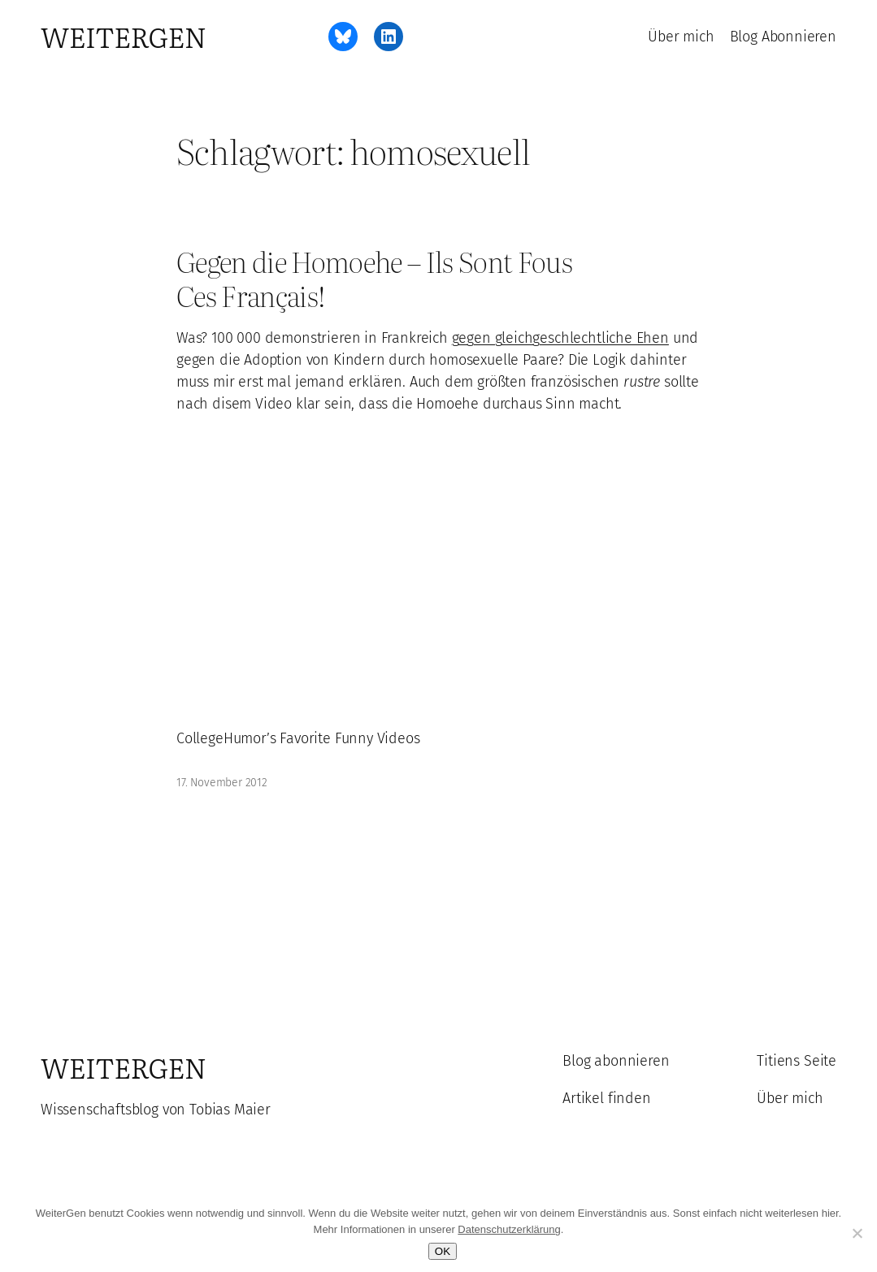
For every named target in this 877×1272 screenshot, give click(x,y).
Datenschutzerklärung (509, 1229)
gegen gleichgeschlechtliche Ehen (560, 338)
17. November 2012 (221, 783)
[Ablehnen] (857, 1233)
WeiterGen (123, 36)
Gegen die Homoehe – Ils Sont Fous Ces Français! (374, 278)
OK (442, 1251)
